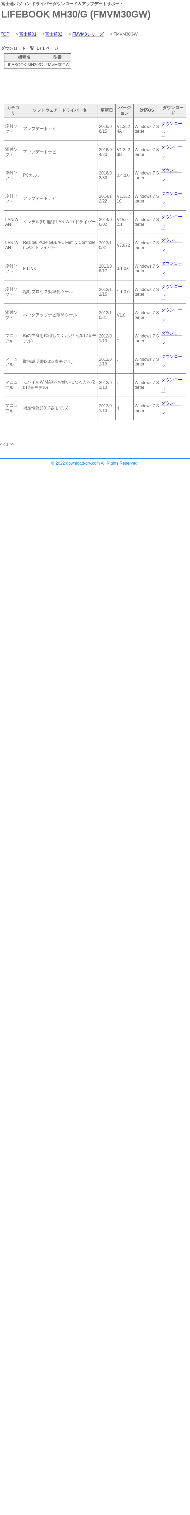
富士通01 (28, 34)
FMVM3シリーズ (88, 34)
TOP (5, 34)
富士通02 (53, 34)
